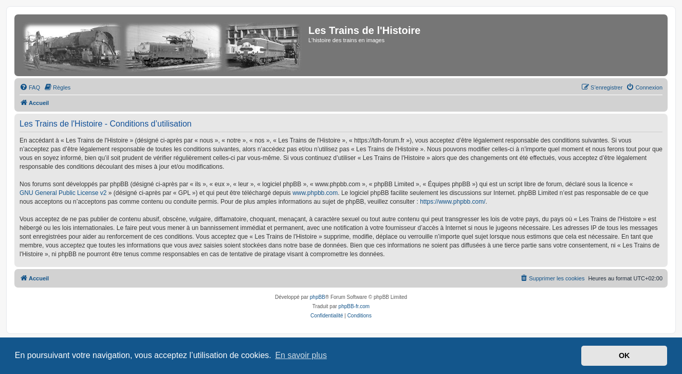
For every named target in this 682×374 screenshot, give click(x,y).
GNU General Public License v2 (63, 193)
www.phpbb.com (315, 193)
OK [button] (624, 355)
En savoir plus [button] (301, 355)
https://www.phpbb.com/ (452, 201)
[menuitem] (30, 87)
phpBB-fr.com (354, 306)
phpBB (317, 297)
